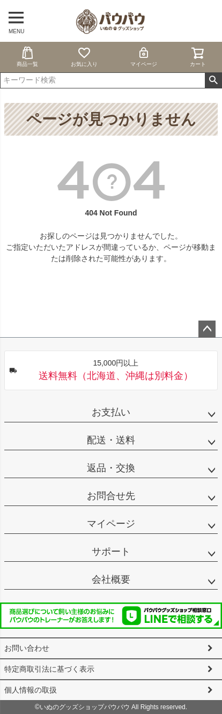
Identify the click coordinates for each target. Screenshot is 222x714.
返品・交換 (111, 468)
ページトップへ (207, 329)
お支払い (111, 412)
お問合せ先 (111, 495)
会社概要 (111, 579)
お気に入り (84, 56)
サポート (111, 551)
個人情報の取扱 (30, 690)
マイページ (143, 56)
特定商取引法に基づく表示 (49, 669)
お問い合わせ (26, 648)
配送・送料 (111, 440)
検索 (213, 80)
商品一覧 (27, 56)
